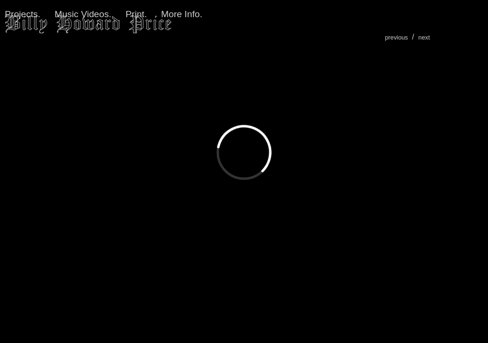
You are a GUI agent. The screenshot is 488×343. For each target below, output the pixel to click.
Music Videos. (83, 14)
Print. (136, 14)
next (424, 37)
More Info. (181, 14)
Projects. (23, 14)
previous (396, 37)
